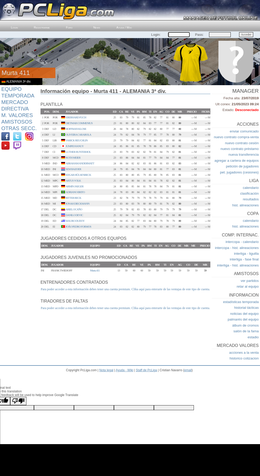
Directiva (15, 109)
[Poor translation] (18, 401)
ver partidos (250, 281)
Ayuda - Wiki (124, 370)
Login (14, 27)
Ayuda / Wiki (124, 27)
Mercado (14, 102)
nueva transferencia (243, 154)
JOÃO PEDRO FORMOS (78, 226)
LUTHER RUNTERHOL (78, 151)
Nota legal (106, 370)
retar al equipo (248, 286)
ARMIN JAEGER (74, 186)
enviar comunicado (244, 131)
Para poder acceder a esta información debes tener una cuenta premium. (86, 289)
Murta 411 (95, 270)
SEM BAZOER (73, 169)
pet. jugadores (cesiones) (239, 172)
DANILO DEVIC (74, 215)
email (188, 370)
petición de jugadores (242, 166)
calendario (251, 188)
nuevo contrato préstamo (240, 149)
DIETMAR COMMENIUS (79, 123)
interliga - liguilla (246, 254)
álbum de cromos (245, 325)
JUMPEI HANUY (75, 146)
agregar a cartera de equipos (237, 160)
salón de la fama (246, 331)
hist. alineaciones (245, 205)
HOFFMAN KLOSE (76, 128)
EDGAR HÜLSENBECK (78, 174)
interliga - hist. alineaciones (238, 265)
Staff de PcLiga (146, 370)
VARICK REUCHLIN (77, 140)
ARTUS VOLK (73, 180)
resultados (251, 199)
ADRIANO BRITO (75, 192)
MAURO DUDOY (75, 220)
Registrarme (42, 27)
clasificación (249, 193)
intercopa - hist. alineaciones (237, 248)
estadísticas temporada (241, 302)
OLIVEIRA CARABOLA (78, 134)
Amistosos (16, 122)
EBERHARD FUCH (76, 117)
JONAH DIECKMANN (77, 203)
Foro (69, 27)
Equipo (11, 89)
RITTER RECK (73, 197)
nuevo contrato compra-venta (236, 137)
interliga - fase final (244, 259)
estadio (253, 337)
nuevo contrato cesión (242, 143)
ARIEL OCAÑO (74, 209)
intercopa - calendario (242, 242)
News (96, 27)
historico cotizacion (244, 358)
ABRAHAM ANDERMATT (80, 163)
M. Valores (17, 115)
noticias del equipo (244, 314)
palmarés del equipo (243, 319)
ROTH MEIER (73, 157)
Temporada (17, 95)
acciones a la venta (244, 353)
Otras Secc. (19, 128)
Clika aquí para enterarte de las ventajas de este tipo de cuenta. (170, 289)
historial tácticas (246, 308)
